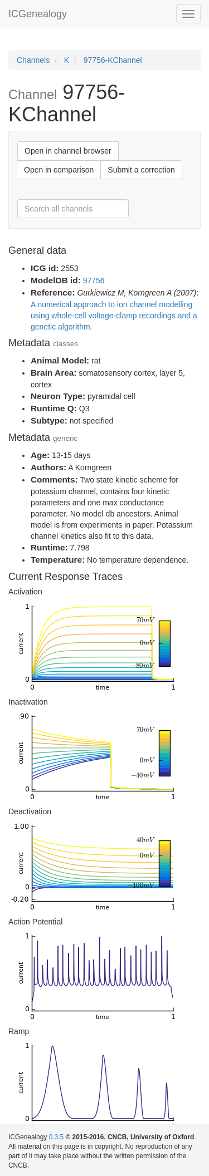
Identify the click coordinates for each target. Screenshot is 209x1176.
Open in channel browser (68, 150)
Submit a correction (141, 169)
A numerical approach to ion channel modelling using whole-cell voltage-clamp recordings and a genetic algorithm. (114, 315)
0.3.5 (56, 1137)
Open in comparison (59, 169)
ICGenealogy (37, 13)
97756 (94, 280)
